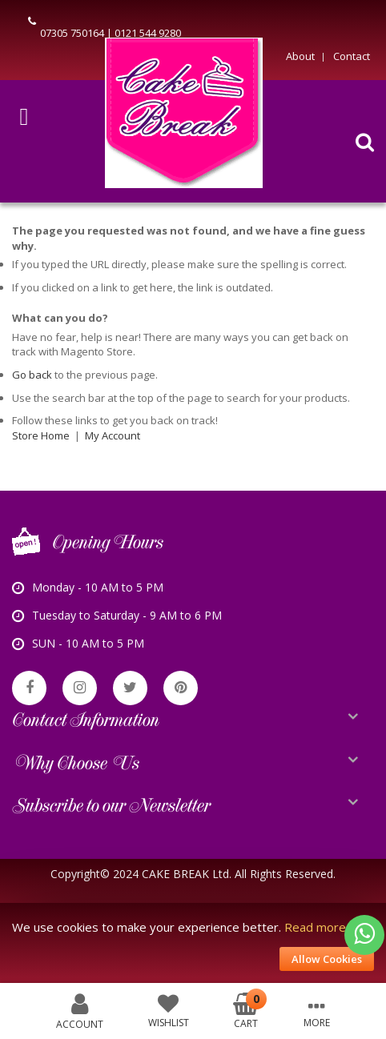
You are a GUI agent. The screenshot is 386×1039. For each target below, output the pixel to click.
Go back (32, 374)
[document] (193, 943)
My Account (112, 435)
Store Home (41, 435)
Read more (315, 927)
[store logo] (184, 117)
